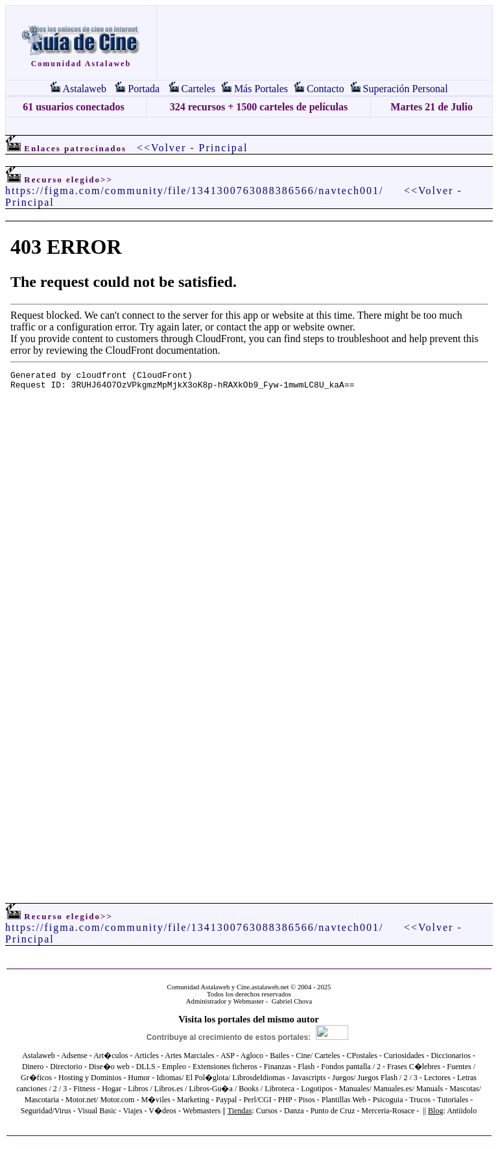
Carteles (198, 88)
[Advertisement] (249, 126)
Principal (223, 147)
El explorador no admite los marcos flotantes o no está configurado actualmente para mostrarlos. (249, 546)
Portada (144, 88)
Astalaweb (84, 88)
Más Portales (261, 88)
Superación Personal (405, 88)
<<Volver (161, 147)
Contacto (325, 88)
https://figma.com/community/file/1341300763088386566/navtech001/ (194, 190)
